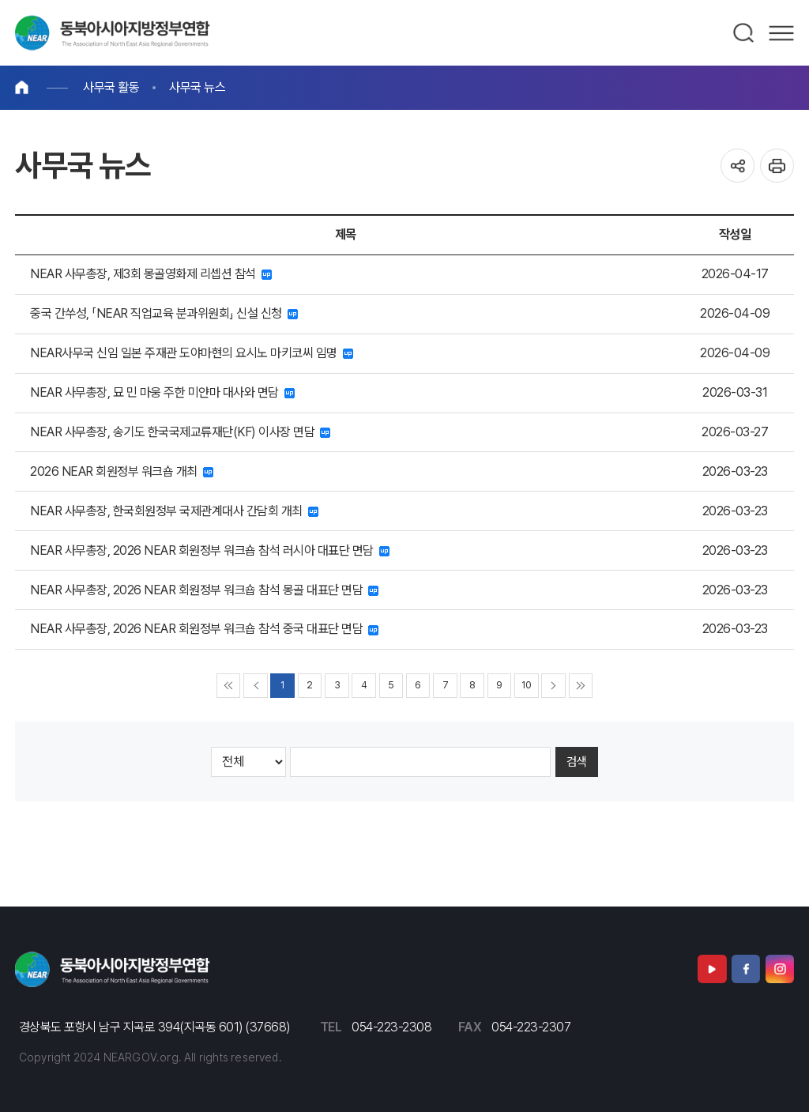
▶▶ (581, 685)
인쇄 (777, 166)
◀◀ (228, 685)
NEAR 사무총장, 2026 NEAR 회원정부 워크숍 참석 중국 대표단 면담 (204, 628)
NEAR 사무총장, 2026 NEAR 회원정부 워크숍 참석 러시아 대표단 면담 (209, 550)
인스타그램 (780, 969)
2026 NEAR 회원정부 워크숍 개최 (121, 471)
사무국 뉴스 (197, 87)
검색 (744, 33)
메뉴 (781, 33)
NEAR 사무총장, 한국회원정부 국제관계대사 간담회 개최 (174, 510)
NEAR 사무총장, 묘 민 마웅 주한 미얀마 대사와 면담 (162, 392)
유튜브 (712, 969)
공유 (737, 166)
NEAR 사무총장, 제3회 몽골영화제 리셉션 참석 (151, 273)
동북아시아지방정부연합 (112, 33)
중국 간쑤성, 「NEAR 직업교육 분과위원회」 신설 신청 (164, 313)
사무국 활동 (111, 87)
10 (526, 685)
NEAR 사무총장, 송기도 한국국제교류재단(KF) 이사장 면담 (180, 431)
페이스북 (746, 969)
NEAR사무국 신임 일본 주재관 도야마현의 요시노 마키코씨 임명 (191, 352)
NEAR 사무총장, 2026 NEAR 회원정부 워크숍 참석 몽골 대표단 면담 (204, 589)
